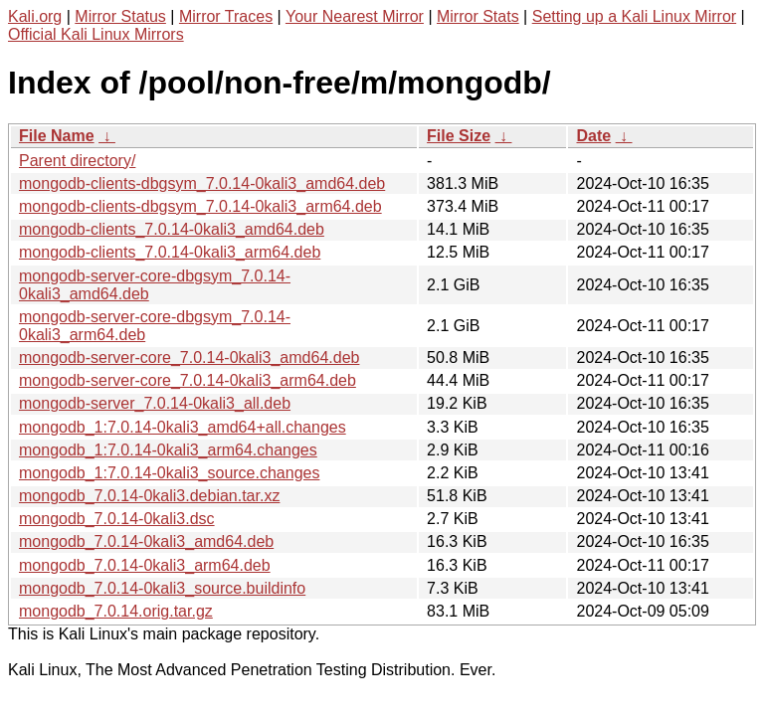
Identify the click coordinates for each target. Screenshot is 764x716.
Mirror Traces (226, 16)
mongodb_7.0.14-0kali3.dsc (117, 518)
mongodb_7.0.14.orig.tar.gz (116, 611)
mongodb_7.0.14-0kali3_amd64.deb (146, 541)
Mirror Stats (478, 16)
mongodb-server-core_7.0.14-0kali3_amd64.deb (189, 357)
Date (593, 135)
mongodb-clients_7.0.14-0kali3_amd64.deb (171, 229)
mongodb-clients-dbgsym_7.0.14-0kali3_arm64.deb (200, 206)
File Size (458, 135)
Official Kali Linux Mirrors (96, 34)
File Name (57, 135)
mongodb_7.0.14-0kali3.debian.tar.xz (149, 495)
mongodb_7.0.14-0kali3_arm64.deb (145, 565)
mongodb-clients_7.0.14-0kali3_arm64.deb (169, 252)
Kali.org (35, 16)
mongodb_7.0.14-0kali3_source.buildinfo (162, 588)
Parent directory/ (77, 160)
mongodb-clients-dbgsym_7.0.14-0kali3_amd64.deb (202, 183)
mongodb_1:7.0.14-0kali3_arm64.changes (168, 450)
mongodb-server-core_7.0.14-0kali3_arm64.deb (187, 380)
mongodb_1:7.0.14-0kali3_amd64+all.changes (182, 427)
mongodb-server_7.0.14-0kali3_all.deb (154, 403)
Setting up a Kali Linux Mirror (634, 16)
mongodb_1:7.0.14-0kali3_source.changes (169, 472)
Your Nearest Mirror (355, 16)
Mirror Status (120, 16)
